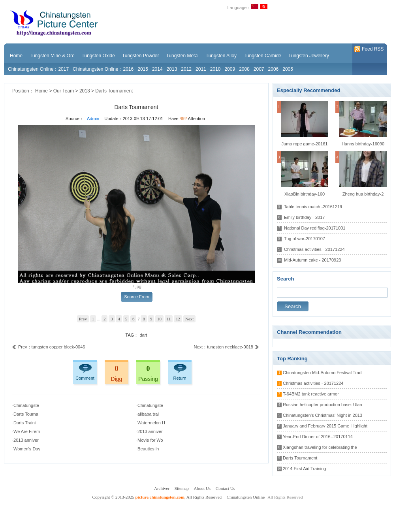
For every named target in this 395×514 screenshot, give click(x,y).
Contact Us (225, 488)
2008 (244, 69)
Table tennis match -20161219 (313, 206)
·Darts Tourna (25, 414)
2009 (229, 69)
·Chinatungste (25, 405)
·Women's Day (26, 448)
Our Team (63, 91)
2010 (215, 69)
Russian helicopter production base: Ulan (322, 404)
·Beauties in (147, 448)
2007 (259, 69)
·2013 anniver (149, 431)
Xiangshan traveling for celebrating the (320, 447)
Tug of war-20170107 (304, 238)
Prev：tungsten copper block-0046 (48, 347)
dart (143, 335)
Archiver (161, 488)
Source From (136, 296)
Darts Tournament (114, 91)
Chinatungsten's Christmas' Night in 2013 (322, 415)
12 (178, 318)
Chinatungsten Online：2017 (38, 69)
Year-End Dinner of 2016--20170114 (318, 436)
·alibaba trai (147, 414)
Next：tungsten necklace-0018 (226, 347)
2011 (201, 69)
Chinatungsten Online (246, 497)
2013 (172, 69)
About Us (202, 488)
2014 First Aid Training (304, 468)
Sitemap (182, 488)
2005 (287, 69)
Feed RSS (369, 49)
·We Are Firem (26, 431)
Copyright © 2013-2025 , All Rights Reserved (157, 497)
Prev (83, 318)
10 (159, 318)
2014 (157, 69)
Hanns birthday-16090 (363, 143)
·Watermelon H (150, 422)
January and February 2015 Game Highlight (325, 426)
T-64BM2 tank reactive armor (311, 394)
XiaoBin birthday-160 (304, 194)
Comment (84, 378)
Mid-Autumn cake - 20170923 (312, 260)
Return (179, 378)
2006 (273, 69)
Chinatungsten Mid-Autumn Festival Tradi (323, 372)
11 (169, 318)
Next (189, 318)
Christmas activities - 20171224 (314, 249)
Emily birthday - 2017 (304, 217)
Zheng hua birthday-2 (363, 194)
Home (41, 91)
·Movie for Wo (149, 440)
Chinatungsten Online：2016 (103, 69)
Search (292, 306)
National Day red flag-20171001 (314, 228)
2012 (186, 69)
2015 (142, 69)
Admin (93, 118)
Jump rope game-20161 (305, 143)
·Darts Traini (24, 422)
